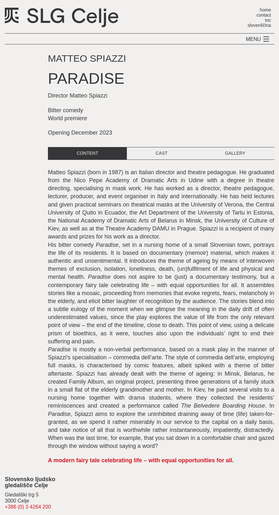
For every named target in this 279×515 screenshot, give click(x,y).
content (87, 153)
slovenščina (259, 25)
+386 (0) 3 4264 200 (28, 507)
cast (161, 153)
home (265, 9)
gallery (235, 153)
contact (264, 14)
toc (268, 20)
